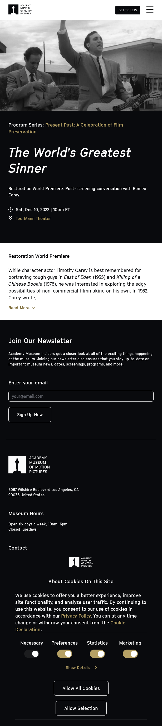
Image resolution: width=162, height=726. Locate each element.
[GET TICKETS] (127, 9)
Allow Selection (81, 708)
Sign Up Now (30, 414)
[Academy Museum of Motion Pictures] (20, 9)
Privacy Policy (76, 616)
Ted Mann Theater (33, 218)
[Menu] (150, 10)
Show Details (78, 667)
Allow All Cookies (81, 688)
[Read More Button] (22, 307)
